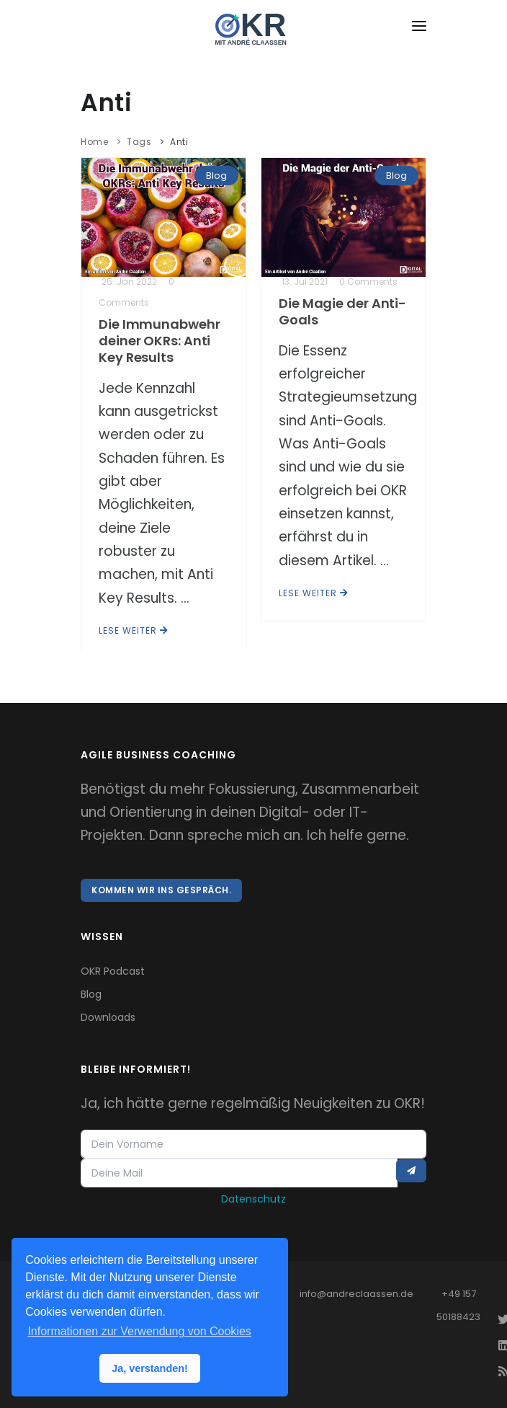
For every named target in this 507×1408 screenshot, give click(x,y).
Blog (216, 175)
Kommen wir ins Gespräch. (161, 890)
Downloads (108, 1017)
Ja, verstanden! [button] (150, 1368)
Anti (179, 142)
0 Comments (368, 281)
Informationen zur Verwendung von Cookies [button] (139, 1331)
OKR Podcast (113, 971)
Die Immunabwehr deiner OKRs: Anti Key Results (159, 340)
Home (94, 142)
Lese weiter (134, 630)
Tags (139, 142)
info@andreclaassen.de (356, 1294)
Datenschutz (253, 1199)
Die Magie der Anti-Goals (342, 311)
